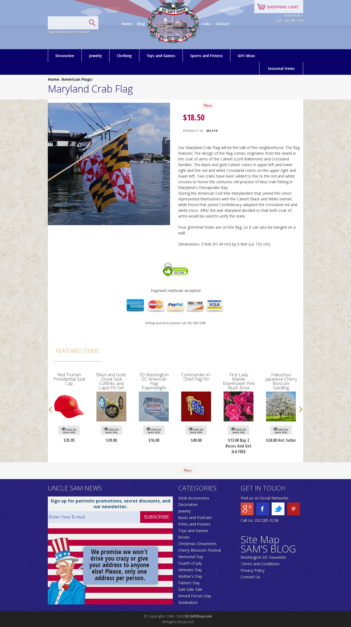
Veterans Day (190, 569)
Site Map (260, 539)
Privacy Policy (253, 570)
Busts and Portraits (195, 517)
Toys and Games (161, 55)
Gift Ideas (246, 55)
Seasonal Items (281, 68)
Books (184, 537)
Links (206, 23)
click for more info (68, 430)
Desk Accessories (193, 498)
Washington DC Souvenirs (263, 557)
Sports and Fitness (206, 55)
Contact (223, 23)
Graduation (188, 602)
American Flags (77, 79)
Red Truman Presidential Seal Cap (69, 379)
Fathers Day (189, 582)
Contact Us (250, 576)
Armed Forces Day (194, 595)
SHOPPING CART (283, 7)
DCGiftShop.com (198, 616)
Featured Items (77, 351)
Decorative (64, 55)
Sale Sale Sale (190, 589)
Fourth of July (190, 563)
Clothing (124, 55)
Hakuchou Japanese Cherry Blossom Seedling (281, 381)
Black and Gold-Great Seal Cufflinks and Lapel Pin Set (111, 381)
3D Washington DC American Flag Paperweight (154, 381)
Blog (141, 23)
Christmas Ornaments (197, 543)
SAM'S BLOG (268, 548)
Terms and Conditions (260, 563)
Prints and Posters (194, 524)
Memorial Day (190, 556)
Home (127, 23)
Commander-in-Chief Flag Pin (196, 377)
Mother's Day (190, 576)
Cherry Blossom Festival (199, 550)
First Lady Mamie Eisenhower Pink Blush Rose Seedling (239, 383)
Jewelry (95, 55)
